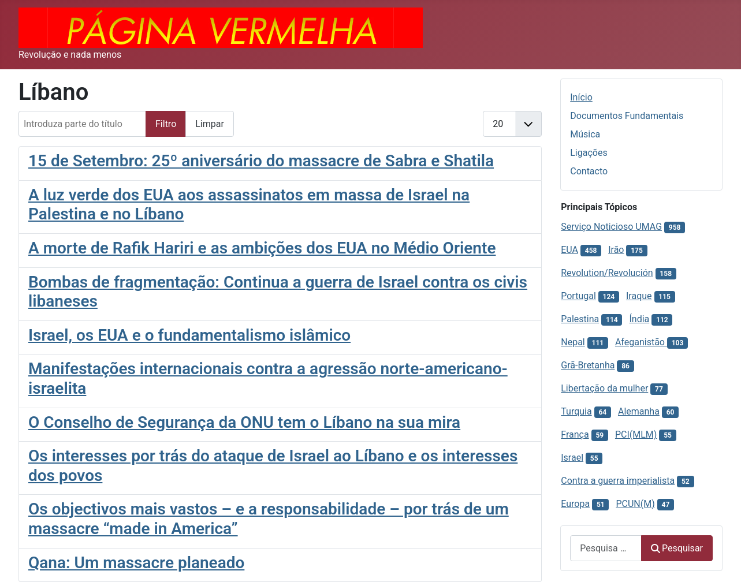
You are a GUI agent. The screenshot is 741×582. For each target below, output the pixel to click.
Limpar (209, 123)
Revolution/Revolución (607, 272)
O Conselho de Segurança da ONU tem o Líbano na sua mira (244, 422)
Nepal (572, 342)
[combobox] (606, 548)
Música (585, 134)
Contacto (589, 171)
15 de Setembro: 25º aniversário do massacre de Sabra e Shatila (261, 160)
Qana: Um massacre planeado (136, 562)
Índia (639, 319)
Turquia (576, 411)
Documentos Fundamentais (626, 115)
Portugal (578, 295)
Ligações (588, 152)
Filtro (165, 123)
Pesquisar (677, 548)
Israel (572, 457)
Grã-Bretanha (588, 365)
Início (581, 97)
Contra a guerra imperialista (618, 480)
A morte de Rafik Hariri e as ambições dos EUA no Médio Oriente (262, 248)
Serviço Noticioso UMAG (611, 226)
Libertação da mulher (604, 388)
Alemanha (639, 411)
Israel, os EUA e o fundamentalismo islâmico (189, 335)
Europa (575, 503)
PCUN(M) (635, 503)
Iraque (639, 295)
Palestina (580, 319)
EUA (569, 249)
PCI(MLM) (636, 434)
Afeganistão (641, 342)
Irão (616, 249)
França (575, 434)
